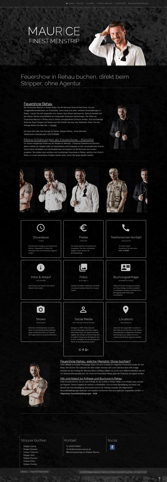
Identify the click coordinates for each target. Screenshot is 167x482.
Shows (80, 3)
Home (70, 3)
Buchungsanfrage (138, 3)
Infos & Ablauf (105, 3)
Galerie (90, 3)
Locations (120, 3)
